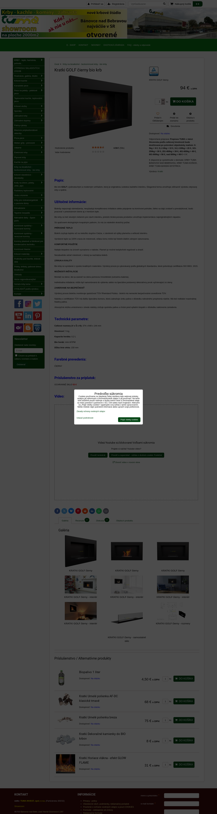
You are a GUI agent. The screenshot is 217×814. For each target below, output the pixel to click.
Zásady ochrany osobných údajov (91, 411)
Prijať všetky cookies (129, 420)
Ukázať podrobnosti (85, 418)
